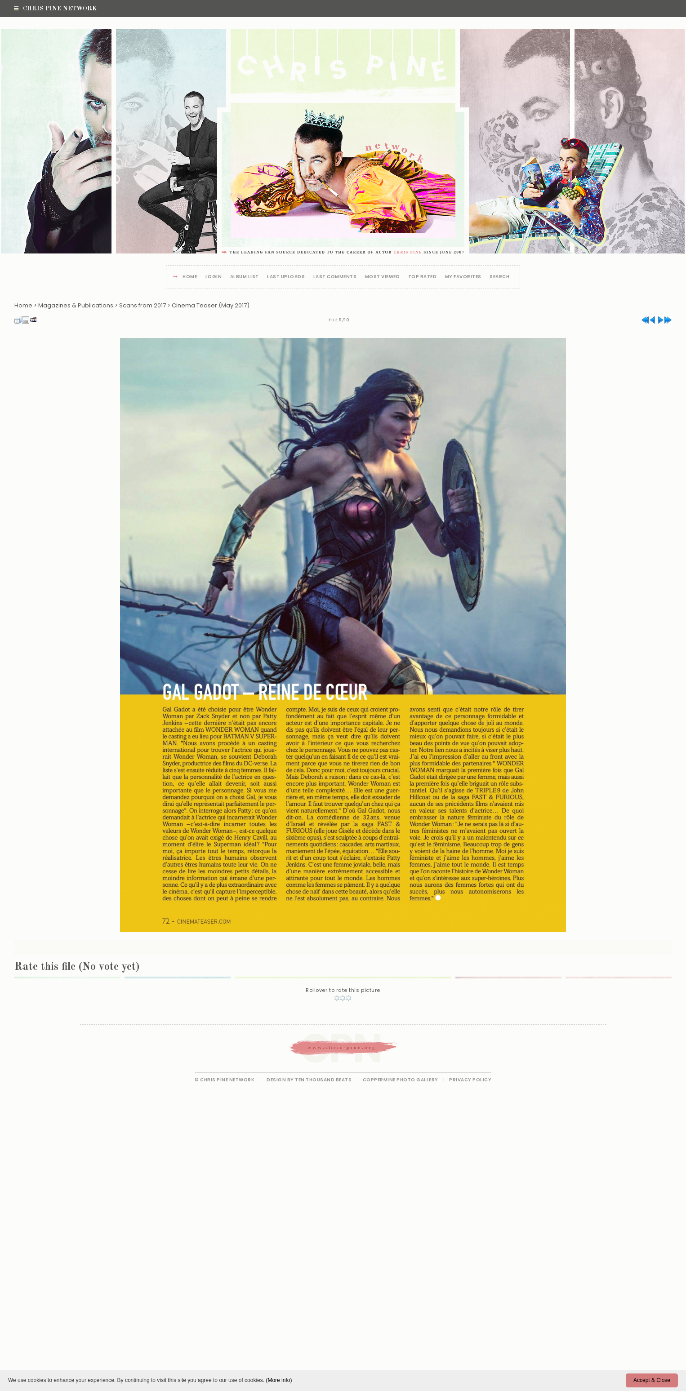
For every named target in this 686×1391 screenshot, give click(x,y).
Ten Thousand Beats (323, 1079)
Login (213, 277)
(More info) (279, 1380)
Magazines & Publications (75, 305)
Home (190, 277)
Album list (244, 277)
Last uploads (286, 277)
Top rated (422, 277)
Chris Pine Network (55, 8)
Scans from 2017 (142, 305)
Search (499, 277)
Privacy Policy (470, 1079)
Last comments (335, 277)
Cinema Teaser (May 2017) (210, 305)
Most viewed (382, 277)
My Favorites (463, 277)
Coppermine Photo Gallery (400, 1079)
